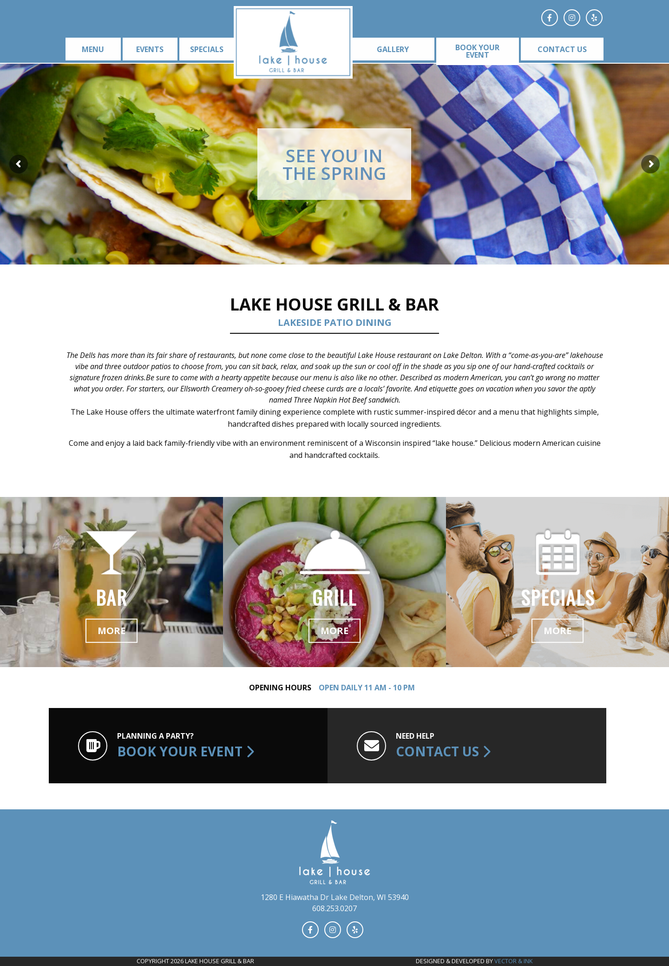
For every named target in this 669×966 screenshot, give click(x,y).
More (111, 630)
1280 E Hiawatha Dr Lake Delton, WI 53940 (335, 897)
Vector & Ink (513, 961)
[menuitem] (91, 49)
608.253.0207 (334, 908)
